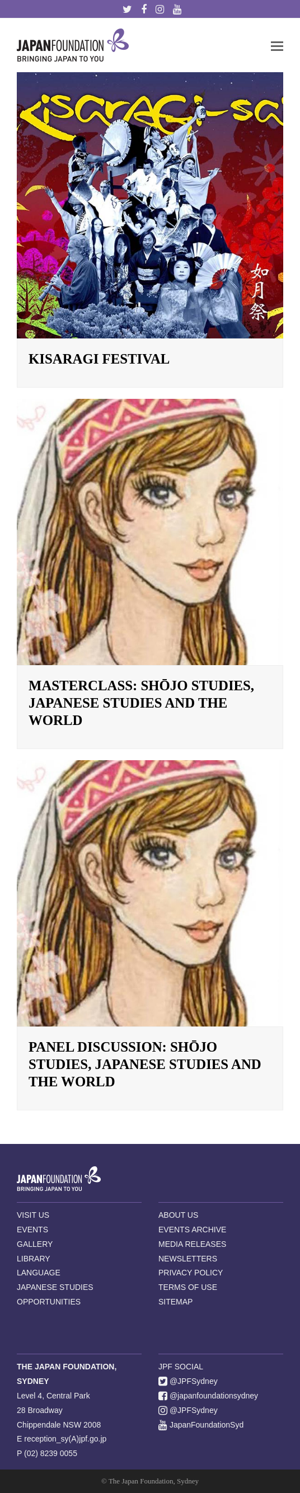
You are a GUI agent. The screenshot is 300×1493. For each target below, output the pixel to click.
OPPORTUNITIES (49, 1301)
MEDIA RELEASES (192, 1244)
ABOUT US (178, 1215)
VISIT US (33, 1215)
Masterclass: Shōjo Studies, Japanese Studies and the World (141, 703)
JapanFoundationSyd (200, 1424)
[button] (277, 45)
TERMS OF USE (187, 1287)
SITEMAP (175, 1301)
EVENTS (32, 1229)
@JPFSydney (188, 1381)
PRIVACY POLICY (190, 1272)
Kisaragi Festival (99, 358)
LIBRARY (33, 1258)
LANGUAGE (38, 1272)
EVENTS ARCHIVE (192, 1229)
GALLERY (35, 1244)
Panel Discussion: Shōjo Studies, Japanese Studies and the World (145, 1064)
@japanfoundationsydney (208, 1395)
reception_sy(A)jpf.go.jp (65, 1438)
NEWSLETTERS (187, 1258)
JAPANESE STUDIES (55, 1287)
